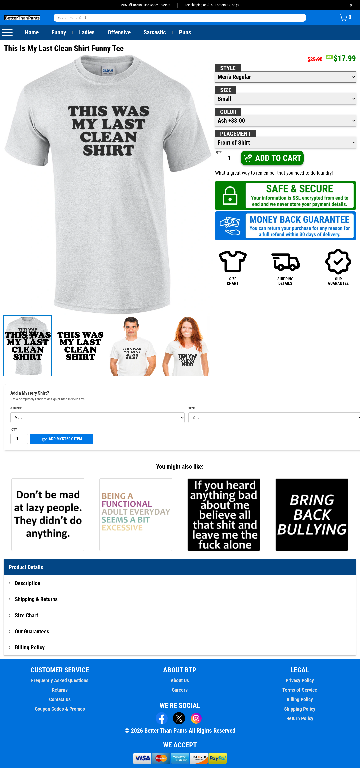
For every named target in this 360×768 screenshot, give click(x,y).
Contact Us (60, 700)
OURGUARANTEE (338, 267)
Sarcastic (155, 32)
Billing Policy (29, 647)
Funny (59, 32)
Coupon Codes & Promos (60, 709)
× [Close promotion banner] (351, 5)
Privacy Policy (300, 681)
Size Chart (26, 615)
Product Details (26, 567)
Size (225, 90)
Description (28, 583)
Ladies (87, 32)
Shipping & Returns (36, 599)
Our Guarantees (32, 631)
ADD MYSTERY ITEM (62, 439)
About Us (180, 681)
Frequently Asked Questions (60, 681)
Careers (180, 690)
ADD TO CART (272, 158)
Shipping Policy (300, 709)
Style (228, 68)
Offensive (119, 32)
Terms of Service (300, 690)
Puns (185, 32)
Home (32, 32)
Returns (60, 690)
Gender (16, 408)
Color (228, 112)
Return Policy (299, 719)
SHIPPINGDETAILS (286, 267)
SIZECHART (233, 267)
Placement (235, 134)
